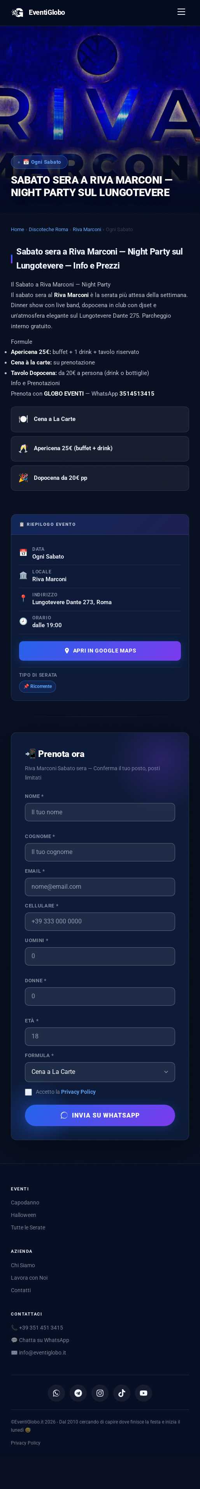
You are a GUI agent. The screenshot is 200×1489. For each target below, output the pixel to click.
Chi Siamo (23, 1265)
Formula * (39, 1055)
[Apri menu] (181, 12)
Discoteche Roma (48, 229)
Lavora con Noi (29, 1278)
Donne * (35, 980)
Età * (32, 1021)
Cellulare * (41, 906)
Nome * (34, 796)
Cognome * (40, 836)
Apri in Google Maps (100, 650)
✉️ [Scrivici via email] (38, 1352)
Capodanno (25, 1202)
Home (17, 229)
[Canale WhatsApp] (56, 1393)
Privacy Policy (78, 1092)
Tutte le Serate (28, 1227)
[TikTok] (121, 1393)
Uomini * (36, 940)
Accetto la (66, 1092)
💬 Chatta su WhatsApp (40, 1340)
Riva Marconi (87, 229)
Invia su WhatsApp (100, 1115)
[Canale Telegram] (78, 1393)
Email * (35, 871)
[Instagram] (100, 1393)
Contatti (21, 1290)
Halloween (23, 1215)
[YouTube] (143, 1393)
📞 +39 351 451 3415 (37, 1328)
